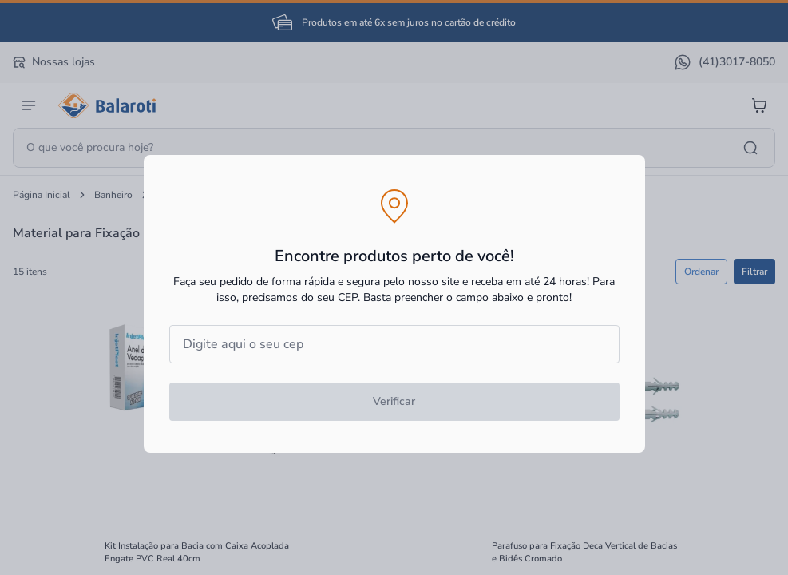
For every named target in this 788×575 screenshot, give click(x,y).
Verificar (394, 401)
